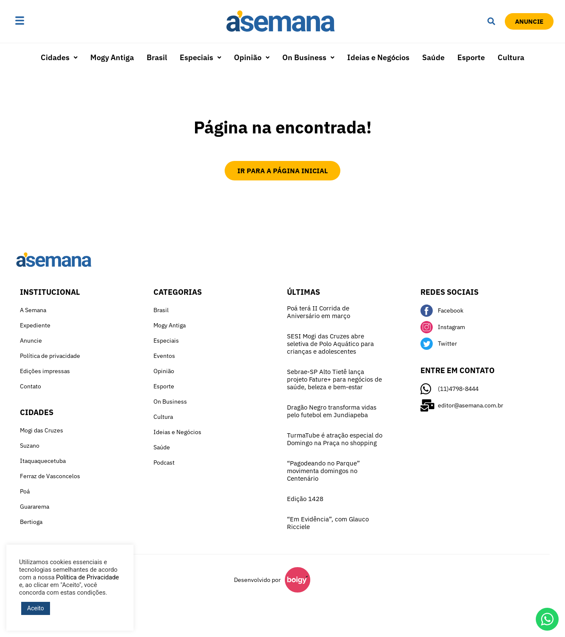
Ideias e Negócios (378, 57)
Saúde (433, 57)
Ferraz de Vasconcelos (50, 476)
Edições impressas (45, 371)
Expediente (35, 325)
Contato (30, 386)
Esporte (471, 57)
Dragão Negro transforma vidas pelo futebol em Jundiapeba (331, 411)
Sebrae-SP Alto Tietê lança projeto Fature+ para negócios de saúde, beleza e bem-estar (334, 379)
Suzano (29, 445)
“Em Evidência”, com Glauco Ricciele (328, 523)
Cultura (511, 57)
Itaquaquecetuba (43, 461)
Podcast (164, 462)
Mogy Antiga (112, 57)
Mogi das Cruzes (41, 430)
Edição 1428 (305, 499)
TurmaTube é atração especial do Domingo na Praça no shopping (334, 439)
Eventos (164, 356)
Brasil (157, 57)
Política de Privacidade (87, 577)
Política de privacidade (50, 356)
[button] (46, 21)
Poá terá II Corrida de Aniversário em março (318, 312)
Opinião (252, 57)
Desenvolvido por (257, 580)
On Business (308, 57)
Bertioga (31, 522)
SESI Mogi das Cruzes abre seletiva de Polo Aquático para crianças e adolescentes (330, 343)
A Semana (33, 310)
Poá (25, 491)
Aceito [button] (35, 608)
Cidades (59, 57)
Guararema (34, 506)
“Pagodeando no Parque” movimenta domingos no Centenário (323, 470)
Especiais (200, 57)
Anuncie (31, 340)
